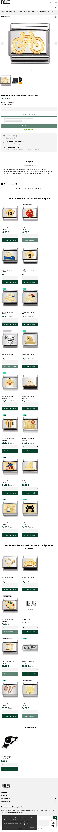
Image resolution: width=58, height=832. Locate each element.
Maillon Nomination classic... (8, 228)
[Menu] (55, 820)
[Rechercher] (29, 7)
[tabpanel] (29, 43)
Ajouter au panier (29, 114)
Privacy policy (24, 827)
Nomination (10, 104)
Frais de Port (26, 619)
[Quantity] (10, 235)
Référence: (4, 102)
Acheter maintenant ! (29, 126)
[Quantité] (29, 109)
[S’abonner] (55, 818)
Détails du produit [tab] (29, 165)
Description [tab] (29, 162)
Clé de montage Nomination (6, 757)
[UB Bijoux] (8, 2)
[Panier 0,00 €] (53, 2)
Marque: (3, 104)
